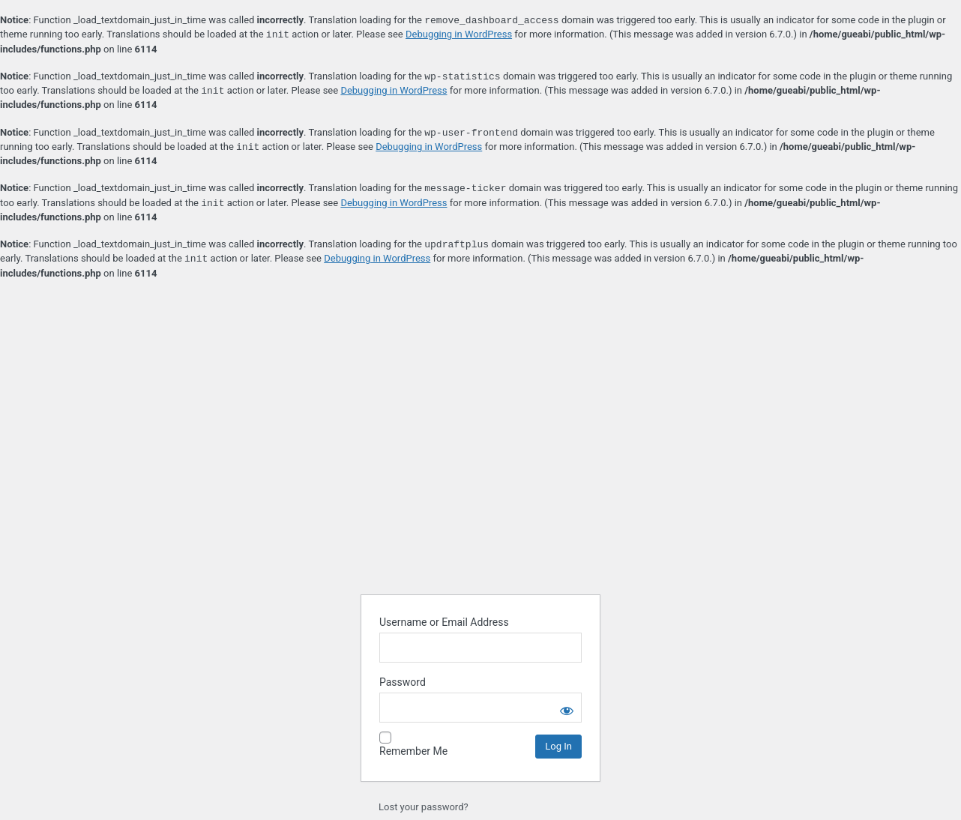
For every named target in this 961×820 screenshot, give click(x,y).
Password (402, 682)
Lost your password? (424, 807)
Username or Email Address (444, 622)
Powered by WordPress (480, 544)
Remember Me (413, 751)
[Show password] (567, 708)
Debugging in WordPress (459, 34)
